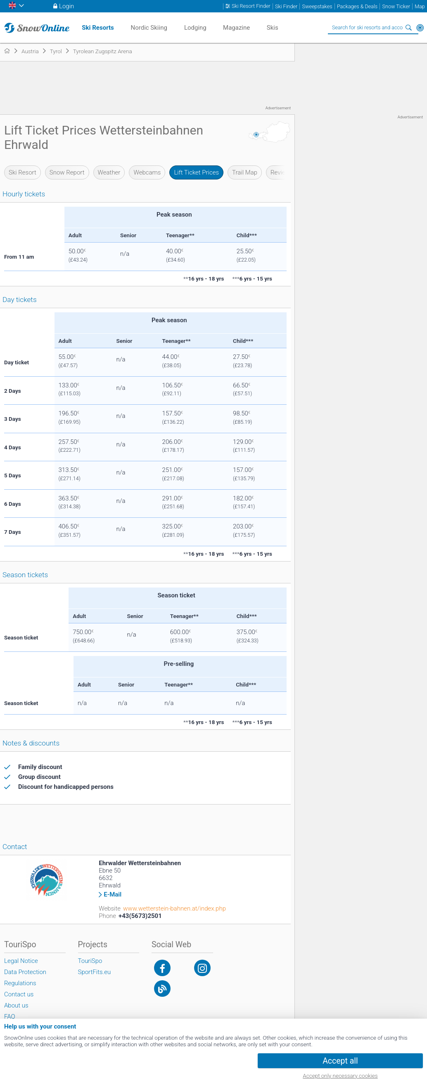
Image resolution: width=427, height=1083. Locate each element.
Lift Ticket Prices (196, 172)
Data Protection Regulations (25, 977)
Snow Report (67, 172)
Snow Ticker (396, 6)
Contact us (18, 994)
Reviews (281, 172)
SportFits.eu (94, 972)
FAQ (9, 1016)
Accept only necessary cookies (340, 1075)
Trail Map (244, 172)
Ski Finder (286, 6)
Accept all (340, 1061)
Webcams (147, 172)
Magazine (236, 27)
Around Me (420, 27)
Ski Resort (22, 172)
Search (408, 27)
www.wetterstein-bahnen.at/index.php (174, 908)
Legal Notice (21, 961)
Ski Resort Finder (251, 6)
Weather (109, 172)
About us (16, 1005)
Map (420, 6)
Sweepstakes (317, 6)
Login (66, 6)
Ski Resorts (98, 27)
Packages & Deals (357, 6)
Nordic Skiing (148, 27)
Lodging (195, 27)
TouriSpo (90, 961)
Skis (272, 27)
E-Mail (112, 895)
